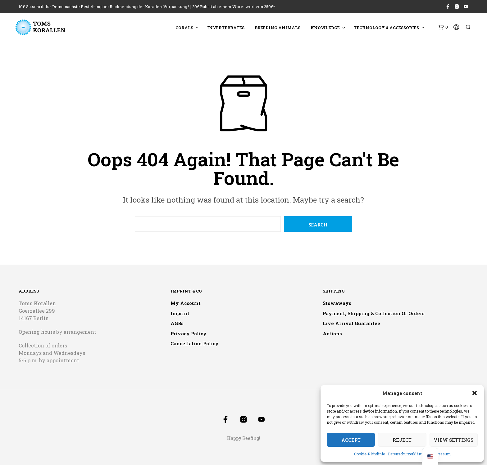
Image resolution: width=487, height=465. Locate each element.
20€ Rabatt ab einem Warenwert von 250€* (233, 6)
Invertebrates (225, 27)
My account (186, 303)
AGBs (177, 323)
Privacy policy (189, 333)
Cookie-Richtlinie (369, 453)
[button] (474, 393)
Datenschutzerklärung (407, 453)
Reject (402, 440)
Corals (184, 27)
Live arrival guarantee (351, 323)
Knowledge (325, 27)
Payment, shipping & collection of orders (374, 313)
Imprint (180, 313)
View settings (453, 440)
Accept (351, 440)
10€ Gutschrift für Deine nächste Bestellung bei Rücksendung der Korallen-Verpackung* (104, 6)
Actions (332, 333)
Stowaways (337, 303)
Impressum (440, 453)
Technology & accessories (386, 27)
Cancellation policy (195, 343)
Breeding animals (277, 27)
